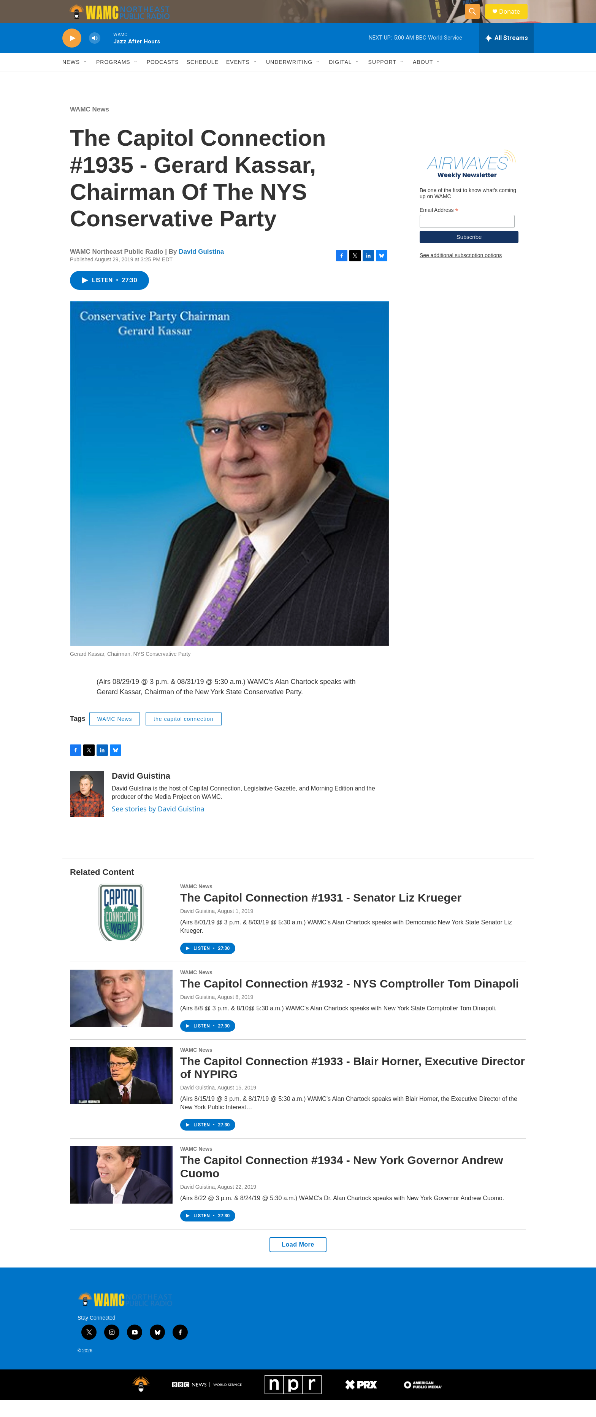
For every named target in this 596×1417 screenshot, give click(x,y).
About (423, 79)
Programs (113, 79)
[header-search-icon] (475, 20)
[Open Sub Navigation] (85, 79)
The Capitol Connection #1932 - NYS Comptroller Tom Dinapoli (349, 1000)
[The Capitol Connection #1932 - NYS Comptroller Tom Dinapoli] (121, 1015)
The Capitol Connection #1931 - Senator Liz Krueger (320, 914)
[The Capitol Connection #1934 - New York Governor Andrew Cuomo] (121, 1191)
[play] (72, 55)
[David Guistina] (87, 811)
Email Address (439, 227)
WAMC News (89, 126)
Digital (340, 79)
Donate (514, 20)
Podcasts (163, 79)
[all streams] (506, 55)
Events (238, 79)
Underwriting (289, 79)
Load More (298, 1261)
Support (382, 79)
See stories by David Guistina (158, 825)
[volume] (94, 55)
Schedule (203, 79)
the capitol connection (183, 736)
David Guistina (201, 268)
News (71, 79)
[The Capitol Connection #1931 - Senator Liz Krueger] (121, 929)
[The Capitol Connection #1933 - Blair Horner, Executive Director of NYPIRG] (121, 1092)
